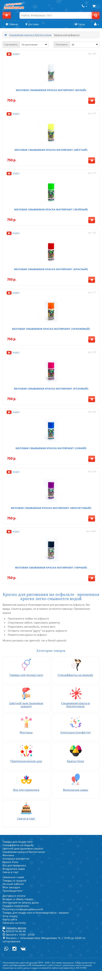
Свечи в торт (10, 872)
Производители (12, 890)
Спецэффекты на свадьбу (18, 845)
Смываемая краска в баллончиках (30, 34)
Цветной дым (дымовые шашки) (23, 848)
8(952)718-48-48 (14, 931)
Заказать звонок (16, 927)
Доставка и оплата (14, 895)
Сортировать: (11, 44)
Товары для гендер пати (18, 841)
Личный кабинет (13, 884)
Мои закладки (11, 887)
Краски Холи (10, 862)
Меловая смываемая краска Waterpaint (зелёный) (51, 209)
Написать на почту (14, 922)
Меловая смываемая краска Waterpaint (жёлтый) (51, 149)
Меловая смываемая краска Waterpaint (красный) (51, 269)
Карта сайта (10, 919)
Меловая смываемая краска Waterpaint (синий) (51, 448)
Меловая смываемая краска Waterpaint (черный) (51, 567)
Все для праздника (14, 865)
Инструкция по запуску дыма (21, 902)
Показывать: (61, 44)
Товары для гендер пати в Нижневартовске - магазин (36, 912)
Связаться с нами (13, 877)
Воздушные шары (14, 868)
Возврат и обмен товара (18, 899)
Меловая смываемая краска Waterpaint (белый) (51, 90)
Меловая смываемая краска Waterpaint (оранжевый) (51, 328)
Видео (13, 54)
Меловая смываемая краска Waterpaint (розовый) (51, 388)
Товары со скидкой (14, 880)
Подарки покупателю (16, 906)
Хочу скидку (10, 916)
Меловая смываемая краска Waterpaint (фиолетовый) (51, 508)
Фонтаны (8, 855)
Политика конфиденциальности (23, 909)
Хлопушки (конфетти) (16, 858)
